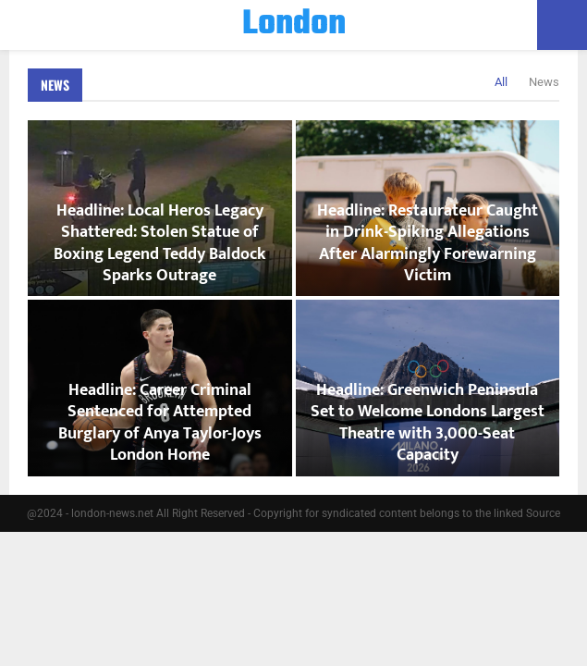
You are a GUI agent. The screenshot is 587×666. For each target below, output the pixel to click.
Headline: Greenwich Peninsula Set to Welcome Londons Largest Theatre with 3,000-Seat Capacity (427, 422)
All (501, 82)
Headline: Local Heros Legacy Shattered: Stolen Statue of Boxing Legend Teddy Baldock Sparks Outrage (160, 243)
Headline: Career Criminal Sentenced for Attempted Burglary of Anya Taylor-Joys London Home (160, 422)
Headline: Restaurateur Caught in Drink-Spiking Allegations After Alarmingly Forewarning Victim (427, 243)
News (55, 84)
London (294, 25)
